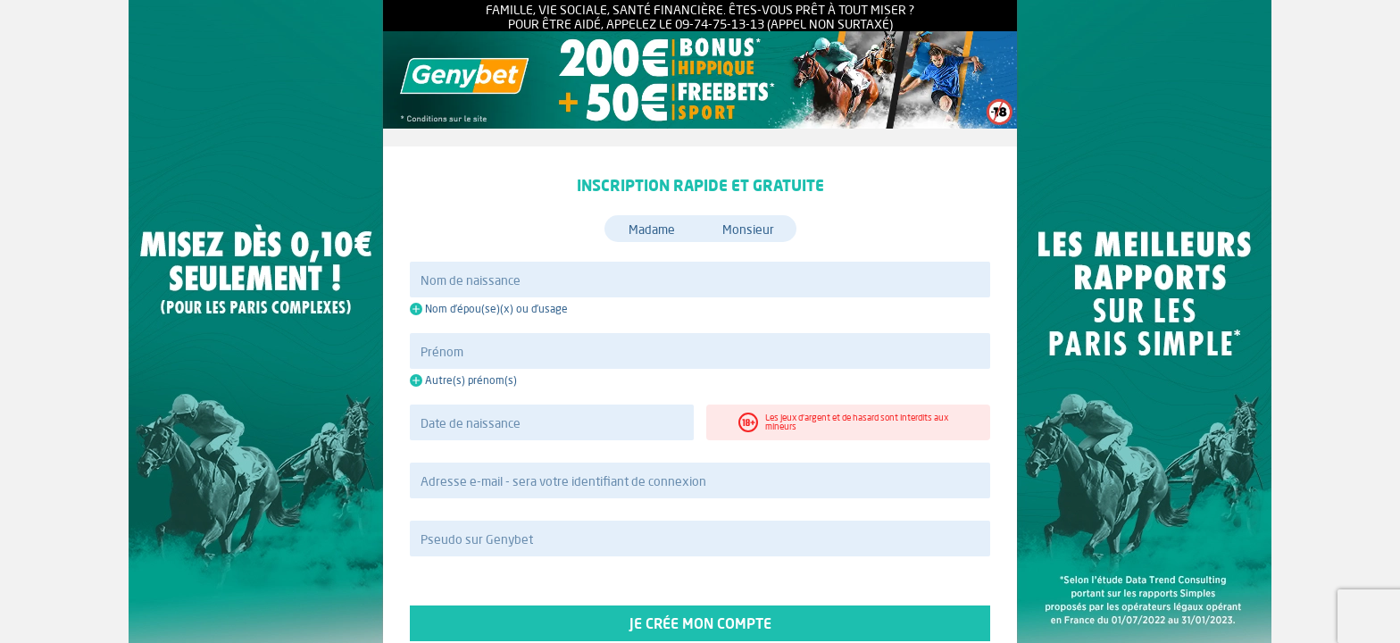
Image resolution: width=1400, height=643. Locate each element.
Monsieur (748, 229)
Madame (652, 229)
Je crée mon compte (700, 623)
